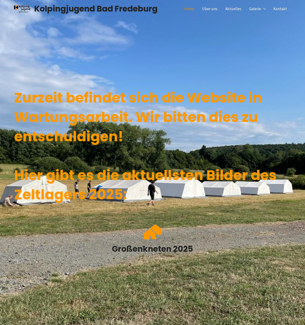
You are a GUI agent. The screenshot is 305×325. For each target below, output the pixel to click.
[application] (263, 9)
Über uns (209, 8)
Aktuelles (233, 8)
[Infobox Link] (152, 239)
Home (189, 8)
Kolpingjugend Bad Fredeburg (96, 8)
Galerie (257, 9)
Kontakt (280, 8)
